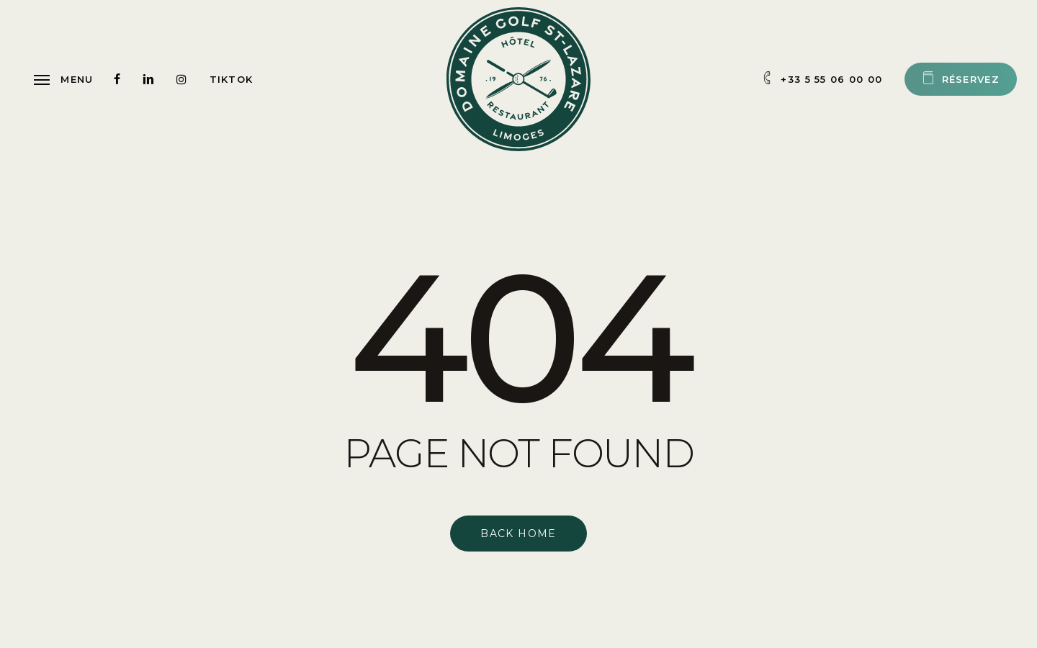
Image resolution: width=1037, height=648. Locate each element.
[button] (64, 79)
